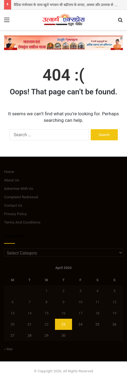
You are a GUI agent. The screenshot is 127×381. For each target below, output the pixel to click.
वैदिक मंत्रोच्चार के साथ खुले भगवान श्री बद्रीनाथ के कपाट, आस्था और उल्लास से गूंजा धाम (70, 5)
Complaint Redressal (21, 197)
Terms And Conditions (22, 222)
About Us (11, 180)
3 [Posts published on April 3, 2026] (81, 291)
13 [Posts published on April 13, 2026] (13, 313)
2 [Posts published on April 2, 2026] (63, 291)
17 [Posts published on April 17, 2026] (81, 313)
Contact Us (13, 205)
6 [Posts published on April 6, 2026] (13, 302)
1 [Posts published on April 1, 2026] (46, 291)
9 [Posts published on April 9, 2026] (63, 302)
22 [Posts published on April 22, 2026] (46, 324)
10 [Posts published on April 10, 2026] (81, 302)
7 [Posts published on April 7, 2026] (29, 302)
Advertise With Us (18, 188)
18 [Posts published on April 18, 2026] (98, 313)
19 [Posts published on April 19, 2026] (114, 313)
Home (9, 171)
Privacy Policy (15, 214)
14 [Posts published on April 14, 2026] (30, 313)
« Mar (8, 349)
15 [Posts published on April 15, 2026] (46, 313)
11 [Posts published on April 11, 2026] (98, 302)
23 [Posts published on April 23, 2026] (63, 324)
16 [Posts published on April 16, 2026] (63, 313)
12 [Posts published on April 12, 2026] (114, 302)
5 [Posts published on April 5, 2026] (114, 291)
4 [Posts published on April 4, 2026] (97, 291)
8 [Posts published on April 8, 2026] (46, 302)
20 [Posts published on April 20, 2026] (13, 324)
